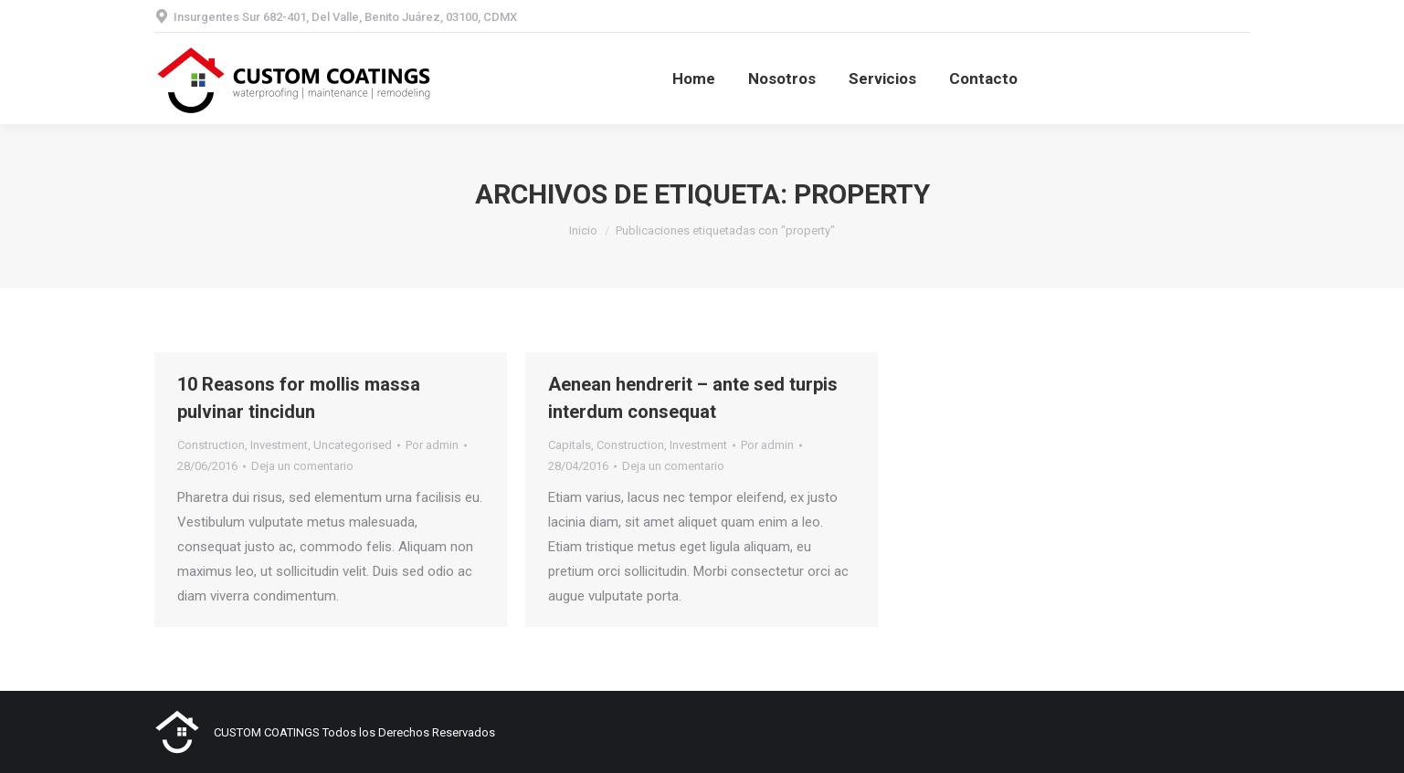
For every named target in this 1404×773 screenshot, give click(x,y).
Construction (211, 445)
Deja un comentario (302, 466)
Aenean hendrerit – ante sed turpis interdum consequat (693, 398)
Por (432, 445)
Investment (279, 445)
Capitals (569, 445)
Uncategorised (352, 445)
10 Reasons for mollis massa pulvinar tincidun (298, 398)
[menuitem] (694, 78)
